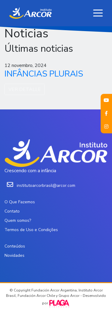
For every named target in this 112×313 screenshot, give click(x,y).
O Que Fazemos (19, 202)
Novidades (14, 255)
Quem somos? (17, 220)
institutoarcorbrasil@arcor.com (46, 185)
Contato (12, 211)
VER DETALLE (24, 89)
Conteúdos (14, 246)
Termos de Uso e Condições (31, 230)
